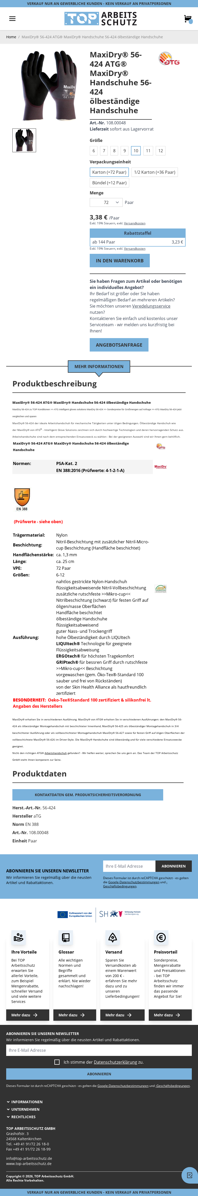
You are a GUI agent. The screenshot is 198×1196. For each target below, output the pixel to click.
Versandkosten (134, 223)
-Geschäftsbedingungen (135, 884)
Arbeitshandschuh (56, 753)
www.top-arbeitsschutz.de (29, 1163)
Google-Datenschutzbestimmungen (133, 882)
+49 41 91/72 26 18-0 (31, 1143)
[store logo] (100, 18)
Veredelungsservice (151, 306)
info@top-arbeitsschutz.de (29, 1158)
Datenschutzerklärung (115, 1062)
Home (11, 36)
